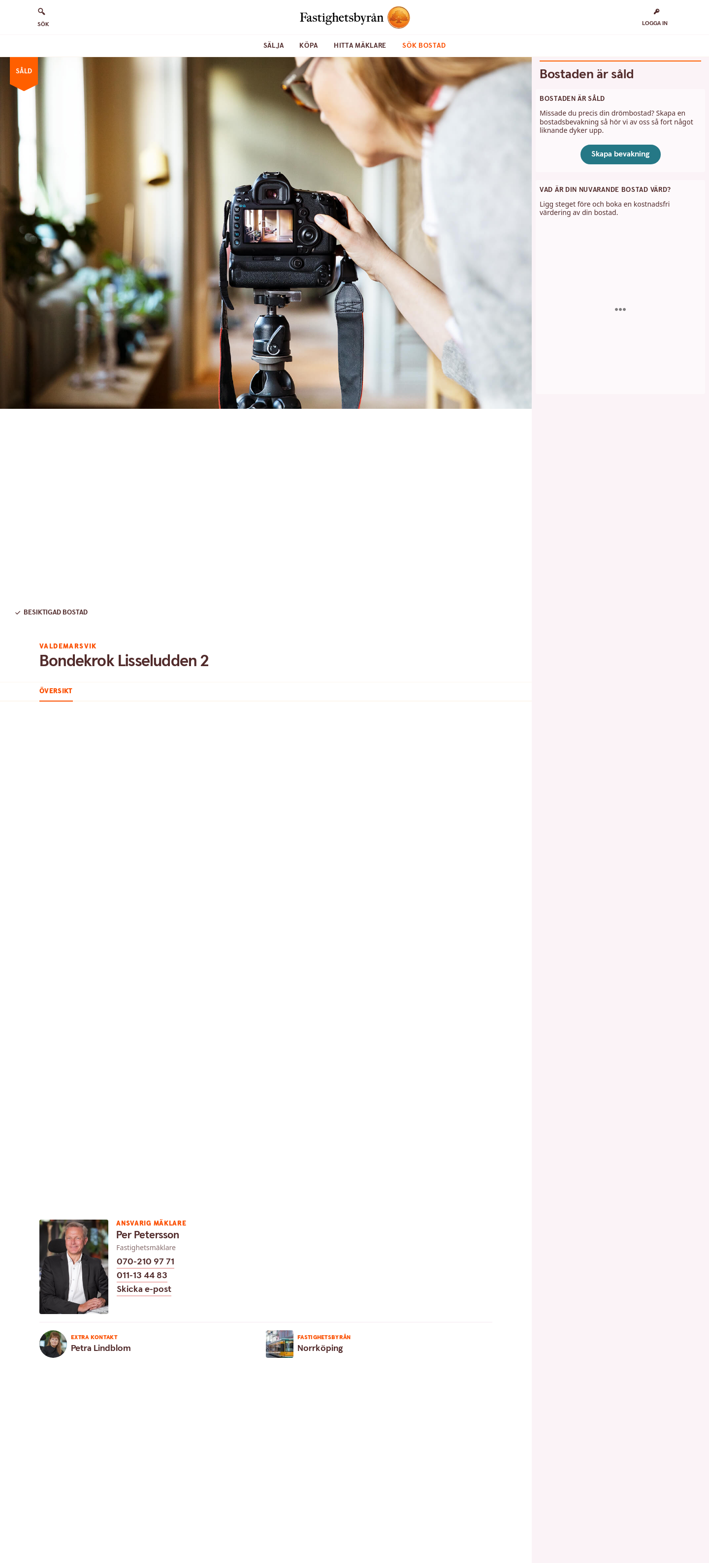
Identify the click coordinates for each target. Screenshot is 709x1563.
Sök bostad (424, 45)
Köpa (308, 45)
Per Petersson (147, 1235)
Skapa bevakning (620, 154)
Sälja (273, 45)
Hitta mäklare (360, 45)
